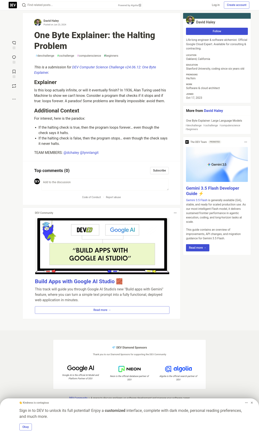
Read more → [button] (102, 310)
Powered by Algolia (129, 5)
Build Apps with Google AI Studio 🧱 (79, 281)
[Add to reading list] (14, 73)
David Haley (51, 20)
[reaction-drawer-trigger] (14, 45)
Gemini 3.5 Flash (196, 200)
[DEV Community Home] (12, 5)
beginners (111, 56)
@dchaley (71, 152)
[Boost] (14, 86)
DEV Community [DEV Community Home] (78, 398)
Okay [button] (25, 427)
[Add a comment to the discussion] (105, 184)
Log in (216, 5)
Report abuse (113, 197)
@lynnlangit (89, 152)
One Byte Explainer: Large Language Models (216, 125)
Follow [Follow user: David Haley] (217, 31)
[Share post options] (14, 99)
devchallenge (45, 56)
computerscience (89, 56)
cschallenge (65, 56)
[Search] (24, 5)
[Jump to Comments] (14, 59)
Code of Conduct (91, 197)
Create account (236, 5)
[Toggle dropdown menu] (175, 213)
